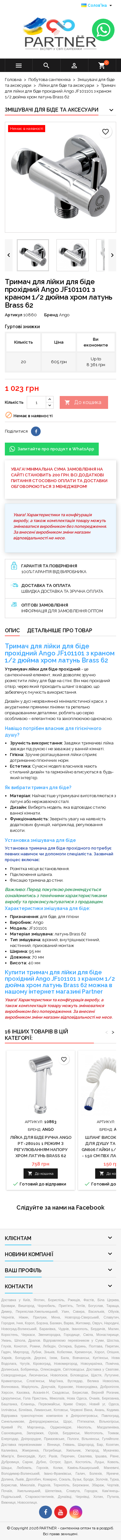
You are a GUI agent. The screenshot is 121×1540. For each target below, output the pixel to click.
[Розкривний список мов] (97, 5)
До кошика (83, 402)
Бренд (51, 314)
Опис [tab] (12, 630)
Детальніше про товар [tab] (59, 630)
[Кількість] (36, 402)
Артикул (13, 314)
